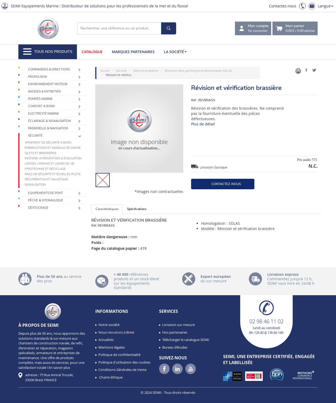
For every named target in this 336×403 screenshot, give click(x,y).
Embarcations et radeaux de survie (53, 148)
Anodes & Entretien (44, 92)
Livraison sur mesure (178, 324)
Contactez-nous (282, 5)
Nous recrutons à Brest (116, 332)
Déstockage (38, 208)
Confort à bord (41, 106)
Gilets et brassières (40, 153)
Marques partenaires (133, 51)
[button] (16, 397)
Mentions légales (111, 347)
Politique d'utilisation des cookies (124, 362)
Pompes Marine (40, 99)
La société (175, 51)
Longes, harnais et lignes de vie (49, 163)
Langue (325, 5)
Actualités (106, 339)
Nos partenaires (174, 332)
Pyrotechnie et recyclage (45, 169)
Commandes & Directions (49, 70)
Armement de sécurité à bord (48, 142)
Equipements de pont (45, 193)
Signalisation (35, 184)
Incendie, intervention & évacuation (53, 158)
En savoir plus (59, 367)
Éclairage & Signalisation (49, 121)
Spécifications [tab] (136, 209)
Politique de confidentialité (119, 354)
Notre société (108, 324)
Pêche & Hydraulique (45, 200)
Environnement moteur (47, 84)
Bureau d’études (174, 347)
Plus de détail (203, 123)
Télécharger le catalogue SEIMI (185, 339)
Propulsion (37, 77)
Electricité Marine (43, 114)
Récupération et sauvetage (46, 179)
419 (143, 248)
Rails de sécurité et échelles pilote (53, 174)
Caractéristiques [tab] (107, 209)
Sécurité (35, 136)
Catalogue (92, 51)
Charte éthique (110, 377)
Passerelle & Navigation (48, 128)
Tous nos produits (47, 51)
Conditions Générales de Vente (122, 369)
